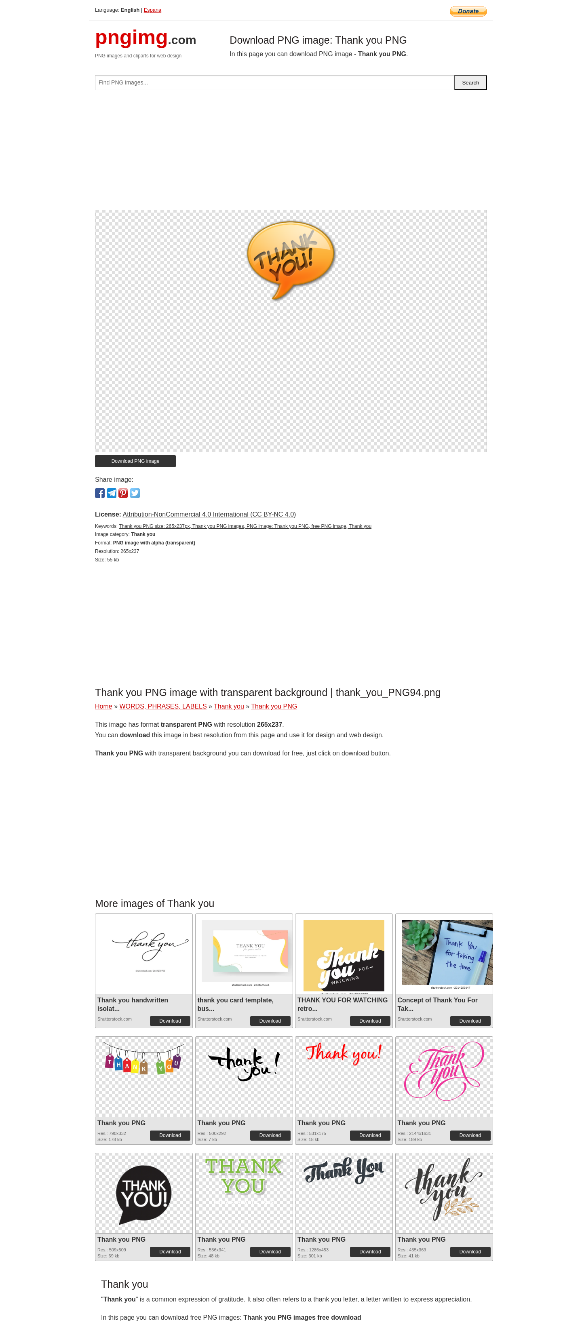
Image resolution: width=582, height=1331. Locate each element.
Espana (152, 10)
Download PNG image (136, 461)
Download (170, 1021)
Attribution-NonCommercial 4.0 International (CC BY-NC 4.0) (209, 514)
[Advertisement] (291, 153)
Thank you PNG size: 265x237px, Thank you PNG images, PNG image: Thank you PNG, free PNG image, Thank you (245, 526)
